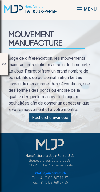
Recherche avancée (50, 117)
